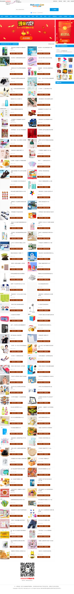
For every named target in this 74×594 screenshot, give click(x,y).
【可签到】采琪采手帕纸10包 (44, 438)
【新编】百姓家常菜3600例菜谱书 (45, 427)
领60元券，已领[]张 (43, 526)
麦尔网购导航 (8, 1)
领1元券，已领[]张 (44, 176)
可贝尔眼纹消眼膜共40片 (16, 427)
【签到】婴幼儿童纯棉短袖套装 (17, 304)
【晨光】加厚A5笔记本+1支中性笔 (18, 366)
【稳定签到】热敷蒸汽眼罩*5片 (17, 150)
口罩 (49, 16)
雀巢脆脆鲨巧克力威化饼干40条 (44, 109)
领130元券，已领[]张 (43, 74)
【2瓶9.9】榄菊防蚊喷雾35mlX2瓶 (45, 181)
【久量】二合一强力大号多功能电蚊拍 (18, 345)
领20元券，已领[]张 (16, 104)
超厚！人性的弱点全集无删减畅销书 (18, 324)
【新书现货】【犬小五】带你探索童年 (18, 129)
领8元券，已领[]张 (16, 361)
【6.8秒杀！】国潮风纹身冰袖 (17, 355)
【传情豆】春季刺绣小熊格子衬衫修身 (18, 376)
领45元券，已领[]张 (43, 156)
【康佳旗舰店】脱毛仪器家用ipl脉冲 (45, 98)
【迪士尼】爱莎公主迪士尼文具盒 (45, 57)
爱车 (37, 16)
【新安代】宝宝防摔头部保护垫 (44, 551)
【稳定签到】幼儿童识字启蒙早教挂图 (18, 509)
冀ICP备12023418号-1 (56, 588)
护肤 (41, 16)
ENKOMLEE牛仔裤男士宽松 (44, 520)
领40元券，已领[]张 (16, 94)
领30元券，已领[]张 (16, 125)
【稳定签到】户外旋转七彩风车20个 (45, 191)
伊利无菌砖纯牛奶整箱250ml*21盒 (45, 499)
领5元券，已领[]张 (43, 53)
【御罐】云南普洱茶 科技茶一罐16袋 (45, 540)
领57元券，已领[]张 (43, 145)
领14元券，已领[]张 (43, 330)
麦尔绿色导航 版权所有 (46, 588)
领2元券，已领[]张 (16, 84)
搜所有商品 (40, 12)
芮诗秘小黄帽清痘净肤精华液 (17, 109)
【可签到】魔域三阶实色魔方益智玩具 (46, 314)
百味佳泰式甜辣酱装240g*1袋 (44, 468)
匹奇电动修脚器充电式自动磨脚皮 (18, 273)
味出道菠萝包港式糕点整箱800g (44, 324)
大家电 (60, 16)
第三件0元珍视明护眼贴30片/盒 (17, 417)
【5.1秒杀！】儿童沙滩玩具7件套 (45, 88)
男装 (29, 16)
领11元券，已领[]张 (16, 53)
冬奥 (70, 16)
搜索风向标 (55, 1)
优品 (20, 16)
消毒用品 (54, 16)
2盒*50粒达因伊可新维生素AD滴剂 (18, 468)
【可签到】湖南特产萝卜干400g (44, 448)
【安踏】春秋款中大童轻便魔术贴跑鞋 (46, 366)
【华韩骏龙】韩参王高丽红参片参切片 (46, 211)
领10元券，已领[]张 (16, 63)
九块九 (15, 16)
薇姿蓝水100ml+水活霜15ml (16, 98)
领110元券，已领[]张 (16, 392)
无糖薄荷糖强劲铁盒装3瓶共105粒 (18, 499)
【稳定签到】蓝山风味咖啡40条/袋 (45, 119)
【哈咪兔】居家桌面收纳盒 (43, 170)
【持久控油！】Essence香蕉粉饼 (44, 530)
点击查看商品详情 (64, 50)
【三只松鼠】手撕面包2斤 (43, 458)
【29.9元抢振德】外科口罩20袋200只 (18, 181)
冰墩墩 (65, 16)
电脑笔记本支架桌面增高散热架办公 (45, 273)
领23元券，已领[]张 (16, 238)
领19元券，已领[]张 (16, 217)
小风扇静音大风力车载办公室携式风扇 (18, 458)
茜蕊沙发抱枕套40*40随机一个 (17, 253)
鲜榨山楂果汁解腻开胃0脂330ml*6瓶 (18, 191)
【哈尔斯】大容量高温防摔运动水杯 (18, 57)
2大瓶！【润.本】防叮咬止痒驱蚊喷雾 (46, 78)
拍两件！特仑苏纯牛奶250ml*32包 (18, 283)
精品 (11, 16)
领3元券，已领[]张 (16, 74)
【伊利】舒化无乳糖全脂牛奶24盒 (45, 386)
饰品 (45, 16)
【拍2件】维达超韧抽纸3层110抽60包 (45, 376)
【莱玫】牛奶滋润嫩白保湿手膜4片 (18, 520)
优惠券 (64, 1)
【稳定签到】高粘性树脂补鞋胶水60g (45, 253)
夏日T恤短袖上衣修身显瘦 (16, 335)
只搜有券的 (34, 12)
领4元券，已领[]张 (44, 115)
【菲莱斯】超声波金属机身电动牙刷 (45, 129)
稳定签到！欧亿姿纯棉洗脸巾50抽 (45, 47)
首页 (2, 16)
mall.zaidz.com (26, 588)
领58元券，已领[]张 (43, 228)
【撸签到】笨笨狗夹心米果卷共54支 (18, 551)
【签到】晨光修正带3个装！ (44, 201)
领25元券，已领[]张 (16, 546)
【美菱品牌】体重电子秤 (43, 335)
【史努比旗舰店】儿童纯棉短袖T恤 (45, 355)
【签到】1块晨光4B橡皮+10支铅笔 (18, 263)
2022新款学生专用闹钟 (15, 314)
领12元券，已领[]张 (16, 454)
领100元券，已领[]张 (43, 104)
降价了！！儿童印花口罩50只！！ (45, 160)
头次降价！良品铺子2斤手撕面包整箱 (18, 160)
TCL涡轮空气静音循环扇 (43, 304)
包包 (33, 16)
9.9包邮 (68, 1)
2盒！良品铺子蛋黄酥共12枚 (16, 479)
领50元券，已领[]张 (16, 115)
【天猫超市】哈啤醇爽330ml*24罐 (45, 242)
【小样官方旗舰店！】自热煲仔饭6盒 (18, 396)
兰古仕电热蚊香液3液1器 (43, 283)
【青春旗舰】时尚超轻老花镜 (17, 211)
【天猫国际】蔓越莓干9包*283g (44, 150)
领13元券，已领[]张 (43, 63)
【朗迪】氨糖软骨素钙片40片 (44, 263)
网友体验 (60, 1)
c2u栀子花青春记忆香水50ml (44, 417)
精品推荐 (72, 1)
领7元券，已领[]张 (44, 84)
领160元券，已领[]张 (43, 495)
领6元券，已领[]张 (16, 156)
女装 (25, 16)
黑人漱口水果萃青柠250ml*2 (16, 407)
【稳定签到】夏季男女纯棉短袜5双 (18, 78)
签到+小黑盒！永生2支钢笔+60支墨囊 (18, 140)
